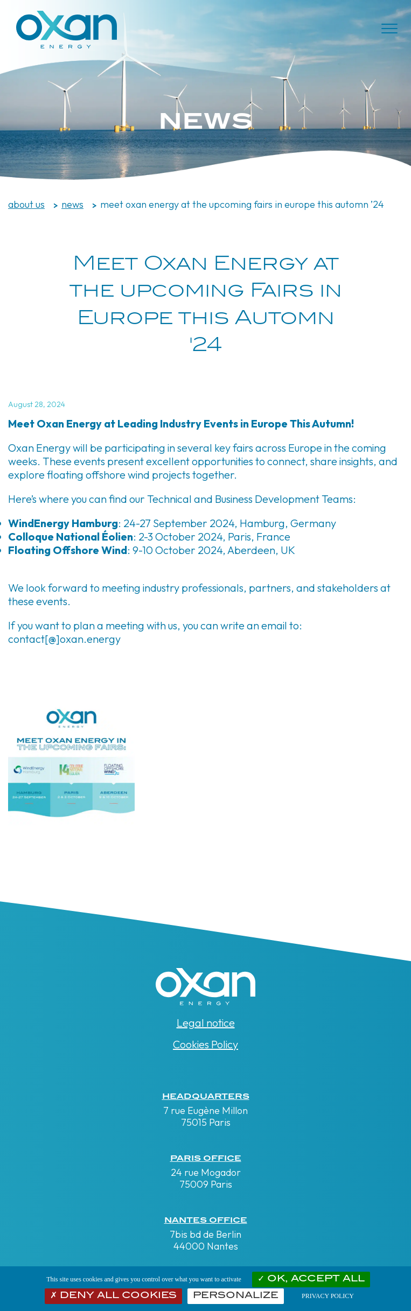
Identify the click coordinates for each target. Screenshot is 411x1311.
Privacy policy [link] (328, 1296)
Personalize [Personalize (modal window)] (235, 1296)
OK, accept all (311, 1279)
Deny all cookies (113, 1296)
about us (26, 204)
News (72, 204)
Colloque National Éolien (70, 536)
